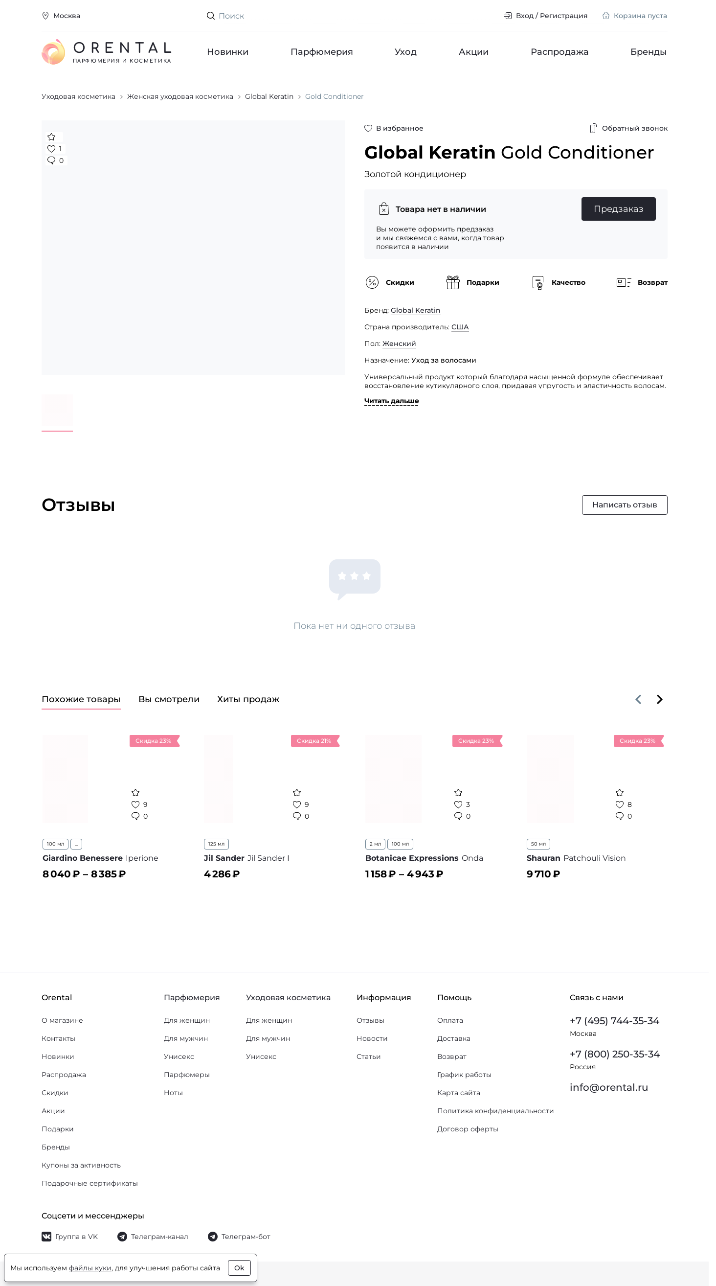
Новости (372, 1038)
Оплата (450, 1020)
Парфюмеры (187, 1074)
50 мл (538, 844)
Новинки (227, 51)
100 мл (55, 844)
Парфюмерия (322, 51)
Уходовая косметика (288, 997)
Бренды (648, 51)
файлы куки (90, 1267)
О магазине (62, 1020)
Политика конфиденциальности (495, 1110)
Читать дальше (391, 400)
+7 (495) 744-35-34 (614, 1021)
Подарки (58, 1129)
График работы (464, 1074)
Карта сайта (458, 1092)
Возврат (452, 1056)
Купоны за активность (81, 1165)
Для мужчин (186, 1038)
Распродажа (560, 51)
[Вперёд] (660, 699)
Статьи (369, 1056)
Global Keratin (416, 310)
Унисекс (179, 1056)
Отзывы (370, 1020)
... (76, 844)
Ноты (173, 1092)
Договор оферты (467, 1129)
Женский (399, 343)
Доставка (453, 1038)
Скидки (55, 1092)
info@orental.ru (609, 1087)
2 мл (375, 844)
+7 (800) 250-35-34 (615, 1054)
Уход (406, 51)
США (460, 326)
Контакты (58, 1038)
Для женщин (187, 1020)
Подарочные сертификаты (90, 1183)
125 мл (216, 844)
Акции (474, 51)
